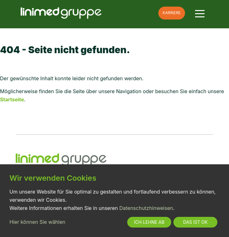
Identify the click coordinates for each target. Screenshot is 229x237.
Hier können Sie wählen (37, 222)
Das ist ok (195, 222)
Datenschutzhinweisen (146, 208)
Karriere (172, 12)
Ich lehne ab (149, 222)
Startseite (12, 99)
